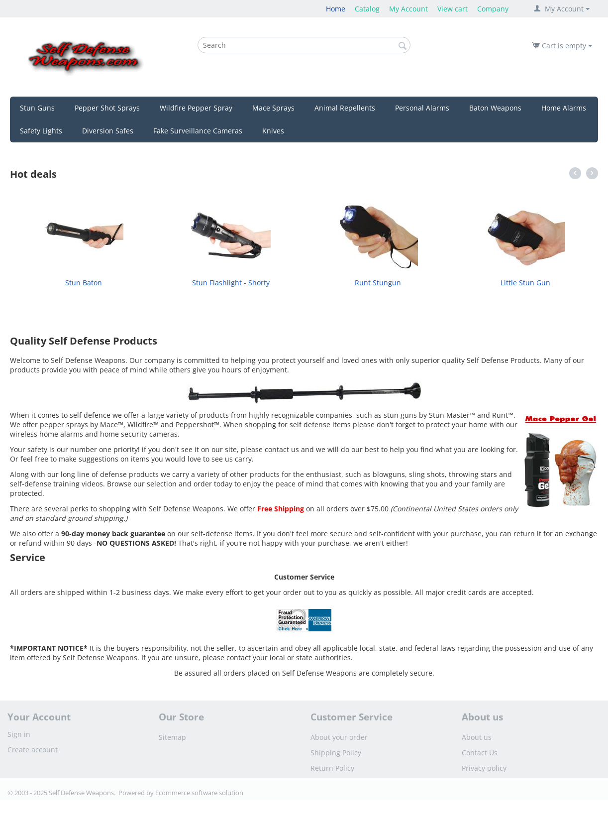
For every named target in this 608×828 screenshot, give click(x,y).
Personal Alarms (422, 108)
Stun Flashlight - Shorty (231, 282)
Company (492, 8)
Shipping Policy (335, 752)
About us (477, 737)
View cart (452, 8)
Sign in (18, 734)
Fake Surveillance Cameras (197, 130)
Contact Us (480, 752)
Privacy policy (484, 768)
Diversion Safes (107, 130)
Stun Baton (83, 282)
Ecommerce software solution (199, 792)
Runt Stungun (378, 282)
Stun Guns (37, 108)
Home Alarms (563, 108)
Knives (273, 130)
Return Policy (332, 768)
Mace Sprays (273, 108)
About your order (339, 737)
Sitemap (172, 737)
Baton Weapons (495, 108)
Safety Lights (41, 130)
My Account (408, 8)
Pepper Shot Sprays (107, 108)
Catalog (367, 8)
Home (335, 8)
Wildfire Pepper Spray (196, 108)
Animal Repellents (344, 108)
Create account (32, 749)
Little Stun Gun (525, 282)
